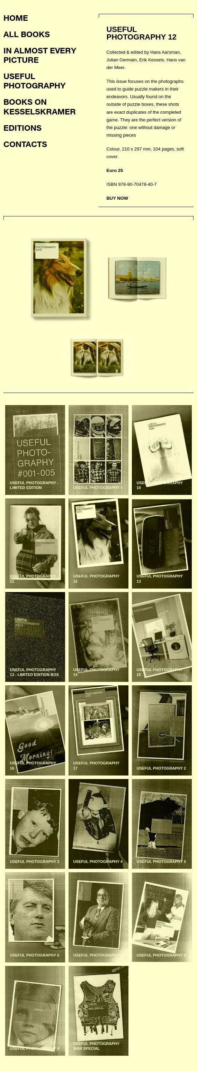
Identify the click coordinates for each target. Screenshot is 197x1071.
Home (15, 18)
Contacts (25, 144)
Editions (22, 127)
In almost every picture (39, 55)
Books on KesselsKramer (39, 106)
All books (26, 34)
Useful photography (34, 80)
